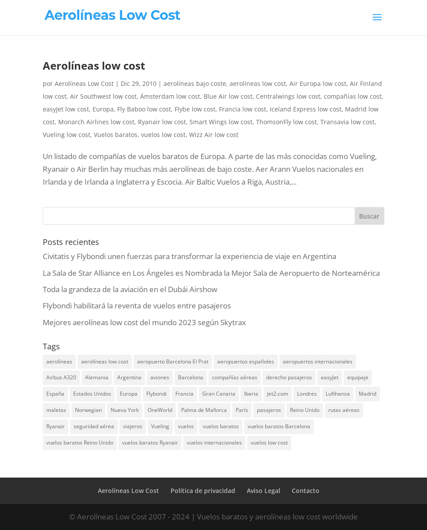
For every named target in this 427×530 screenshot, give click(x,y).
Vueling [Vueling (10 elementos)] (160, 426)
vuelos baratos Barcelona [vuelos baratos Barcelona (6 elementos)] (279, 426)
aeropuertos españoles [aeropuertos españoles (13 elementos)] (245, 361)
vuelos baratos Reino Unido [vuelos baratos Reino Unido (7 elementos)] (79, 442)
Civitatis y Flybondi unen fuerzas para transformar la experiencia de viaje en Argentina (189, 256)
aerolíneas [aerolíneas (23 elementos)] (59, 361)
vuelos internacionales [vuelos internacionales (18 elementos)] (214, 442)
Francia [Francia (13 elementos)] (184, 393)
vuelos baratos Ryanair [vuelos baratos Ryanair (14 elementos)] (150, 442)
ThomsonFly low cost (286, 122)
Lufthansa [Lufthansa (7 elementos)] (338, 393)
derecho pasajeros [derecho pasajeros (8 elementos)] (289, 377)
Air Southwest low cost (103, 96)
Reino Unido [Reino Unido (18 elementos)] (304, 410)
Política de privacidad (203, 490)
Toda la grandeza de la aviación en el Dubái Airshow (130, 289)
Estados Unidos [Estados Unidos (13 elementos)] (92, 393)
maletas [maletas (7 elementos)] (56, 410)
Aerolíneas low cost (94, 65)
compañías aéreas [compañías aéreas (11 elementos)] (234, 377)
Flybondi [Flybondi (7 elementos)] (156, 393)
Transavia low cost (347, 122)
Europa (103, 109)
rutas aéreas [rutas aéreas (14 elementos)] (344, 410)
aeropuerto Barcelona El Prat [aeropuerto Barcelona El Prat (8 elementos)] (172, 361)
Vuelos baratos (115, 134)
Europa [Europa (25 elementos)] (128, 393)
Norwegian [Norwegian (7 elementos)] (88, 410)
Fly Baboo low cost (144, 109)
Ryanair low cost (162, 122)
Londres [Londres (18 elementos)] (307, 393)
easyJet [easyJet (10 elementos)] (329, 377)
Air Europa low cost (318, 83)
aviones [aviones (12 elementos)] (159, 377)
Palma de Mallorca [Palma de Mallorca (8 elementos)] (204, 410)
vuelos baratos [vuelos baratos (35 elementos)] (221, 426)
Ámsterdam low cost (170, 96)
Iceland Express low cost (306, 109)
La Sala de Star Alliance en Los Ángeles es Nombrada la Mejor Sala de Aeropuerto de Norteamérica (211, 273)
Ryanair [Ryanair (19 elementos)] (55, 426)
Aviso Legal (263, 490)
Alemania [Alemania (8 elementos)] (96, 377)
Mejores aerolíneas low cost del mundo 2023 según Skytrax (144, 322)
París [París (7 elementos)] (242, 410)
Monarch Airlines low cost (96, 122)
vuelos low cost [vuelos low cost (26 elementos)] (269, 442)
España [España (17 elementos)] (55, 393)
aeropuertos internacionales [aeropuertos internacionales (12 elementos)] (318, 361)
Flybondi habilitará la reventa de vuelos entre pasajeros (137, 305)
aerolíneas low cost (258, 83)
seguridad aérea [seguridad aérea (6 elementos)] (94, 426)
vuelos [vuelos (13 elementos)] (186, 426)
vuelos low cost (163, 134)
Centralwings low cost (288, 96)
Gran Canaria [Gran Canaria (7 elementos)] (218, 393)
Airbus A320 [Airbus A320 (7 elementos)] (61, 377)
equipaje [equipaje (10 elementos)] (357, 377)
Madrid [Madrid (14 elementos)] (367, 393)
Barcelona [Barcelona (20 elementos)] (190, 377)
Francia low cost (242, 109)
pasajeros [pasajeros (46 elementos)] (269, 410)
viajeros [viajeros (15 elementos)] (132, 426)
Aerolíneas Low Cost (84, 83)
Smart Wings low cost (220, 122)
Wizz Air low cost (213, 134)
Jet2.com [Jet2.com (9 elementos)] (277, 393)
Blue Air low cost (228, 96)
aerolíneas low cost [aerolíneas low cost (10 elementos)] (104, 361)
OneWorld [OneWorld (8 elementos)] (160, 410)
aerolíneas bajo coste (194, 83)
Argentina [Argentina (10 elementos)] (129, 377)
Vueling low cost (66, 134)
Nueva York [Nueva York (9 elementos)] (125, 410)
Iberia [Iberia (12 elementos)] (251, 393)
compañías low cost (353, 96)
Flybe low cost (195, 109)
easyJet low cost (66, 109)
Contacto (305, 490)
